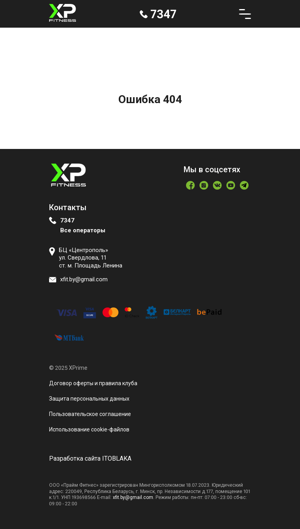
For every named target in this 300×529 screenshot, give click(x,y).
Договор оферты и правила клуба (93, 383)
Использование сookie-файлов (89, 429)
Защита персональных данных (89, 398)
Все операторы (82, 230)
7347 (67, 220)
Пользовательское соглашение (90, 414)
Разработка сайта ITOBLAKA (90, 458)
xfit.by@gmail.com (133, 497)
